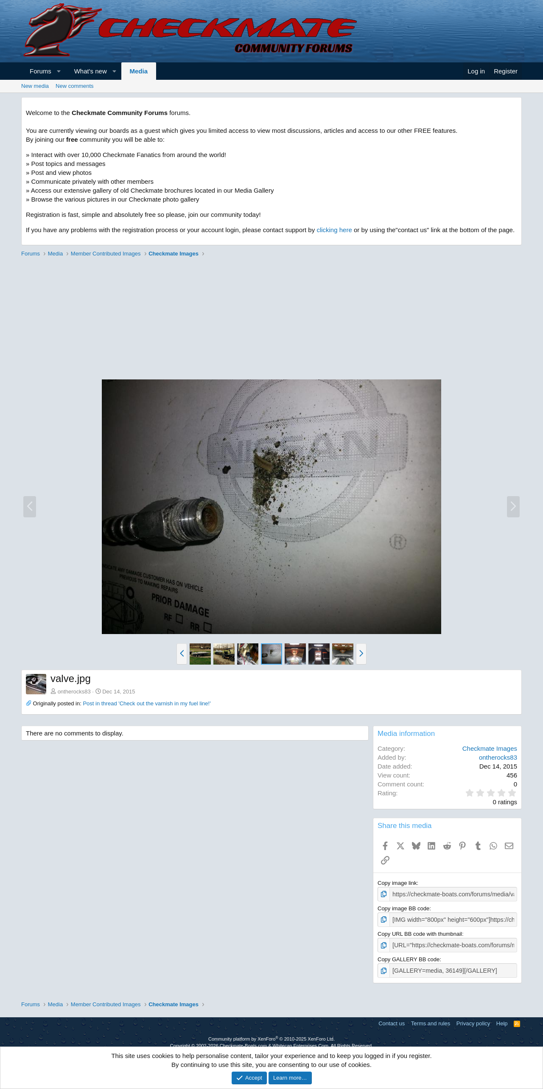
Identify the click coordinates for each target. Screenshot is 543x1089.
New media (35, 86)
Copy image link (397, 883)
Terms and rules (430, 1020)
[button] (58, 71)
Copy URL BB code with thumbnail (420, 932)
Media (139, 71)
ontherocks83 (74, 691)
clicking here (334, 229)
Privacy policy (473, 1020)
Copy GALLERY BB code (408, 957)
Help (502, 1020)
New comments (75, 86)
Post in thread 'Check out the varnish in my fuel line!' (146, 703)
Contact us (391, 1020)
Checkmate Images (489, 748)
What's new (90, 71)
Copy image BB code (403, 907)
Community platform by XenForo (271, 1035)
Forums (40, 71)
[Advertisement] (271, 319)
